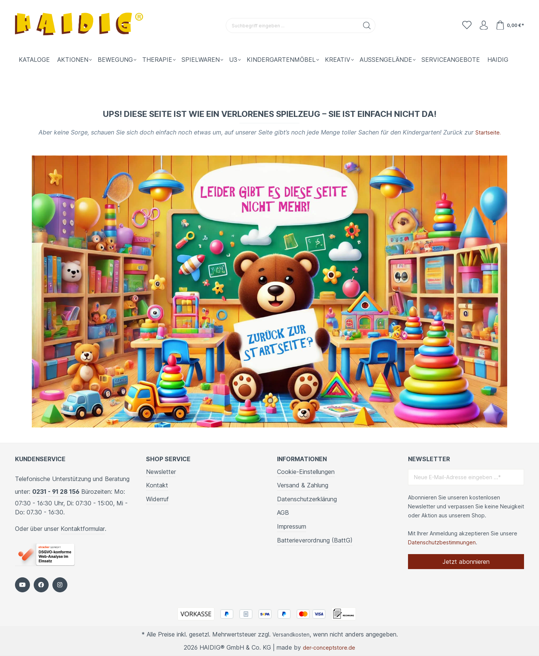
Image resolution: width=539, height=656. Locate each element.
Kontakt (157, 485)
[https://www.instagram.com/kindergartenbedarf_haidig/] (59, 584)
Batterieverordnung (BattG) (315, 540)
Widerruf (157, 498)
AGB (283, 512)
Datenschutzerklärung (307, 498)
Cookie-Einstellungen (306, 471)
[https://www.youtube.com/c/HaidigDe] (22, 584)
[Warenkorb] (509, 25)
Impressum (291, 526)
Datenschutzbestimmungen (442, 542)
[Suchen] (364, 25)
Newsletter (161, 471)
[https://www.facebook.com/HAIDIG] (41, 584)
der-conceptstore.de (329, 647)
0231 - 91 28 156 (55, 491)
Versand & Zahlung (302, 485)
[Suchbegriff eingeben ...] (289, 25)
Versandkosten (291, 634)
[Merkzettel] (462, 25)
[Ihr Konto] (480, 25)
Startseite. (488, 132)
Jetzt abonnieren (466, 561)
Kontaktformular (83, 528)
